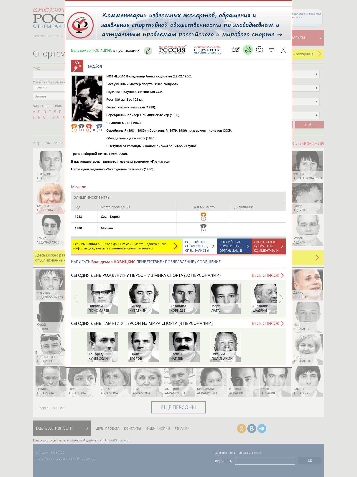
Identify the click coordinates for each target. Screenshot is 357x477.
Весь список (265, 277)
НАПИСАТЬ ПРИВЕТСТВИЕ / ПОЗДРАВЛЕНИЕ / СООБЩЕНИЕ (146, 264)
